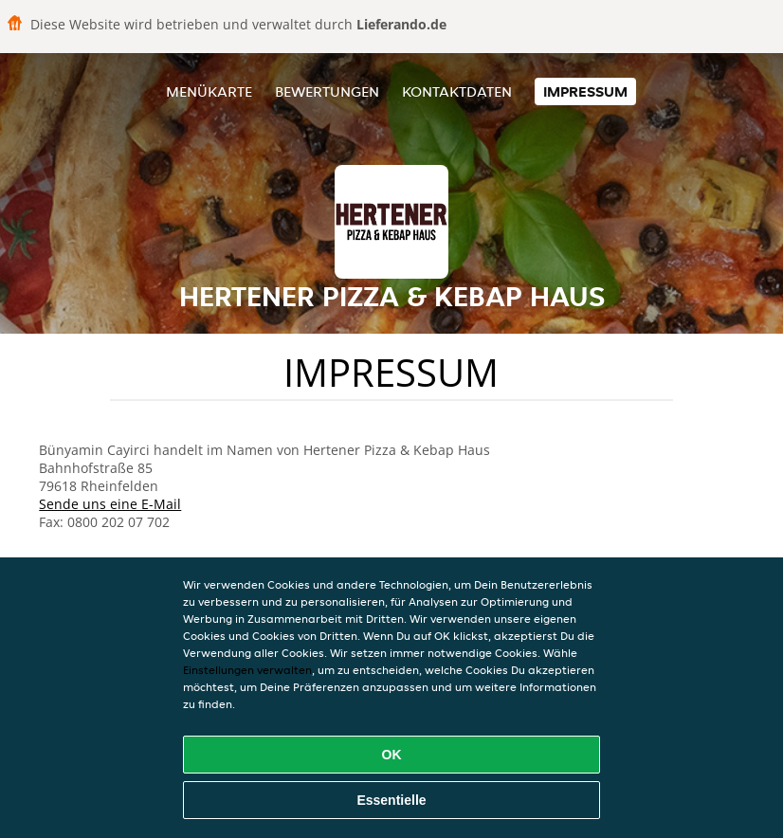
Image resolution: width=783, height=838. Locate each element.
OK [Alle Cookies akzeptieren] (392, 754)
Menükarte (209, 91)
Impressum (585, 91)
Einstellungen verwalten (247, 670)
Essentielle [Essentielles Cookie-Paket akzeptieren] (391, 800)
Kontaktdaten (457, 91)
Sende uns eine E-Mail (110, 504)
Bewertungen (327, 91)
